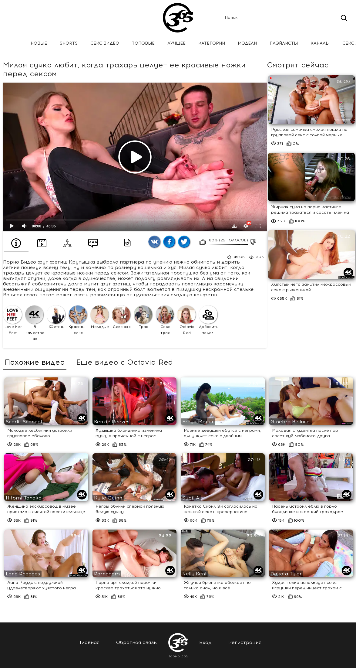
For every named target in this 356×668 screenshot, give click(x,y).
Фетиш (56, 317)
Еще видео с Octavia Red (124, 362)
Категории (211, 43)
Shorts (69, 43)
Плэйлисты (284, 43)
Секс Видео (104, 43)
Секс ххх (121, 317)
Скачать (234, 225)
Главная (13, 44)
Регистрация (244, 642)
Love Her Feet (12, 320)
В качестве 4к (35, 323)
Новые (39, 43)
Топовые (143, 43)
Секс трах (165, 320)
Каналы (320, 43)
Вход (205, 642)
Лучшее (176, 43)
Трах (143, 317)
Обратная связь (136, 642)
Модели (247, 43)
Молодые (99, 317)
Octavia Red (186, 320)
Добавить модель (209, 320)
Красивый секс (78, 320)
